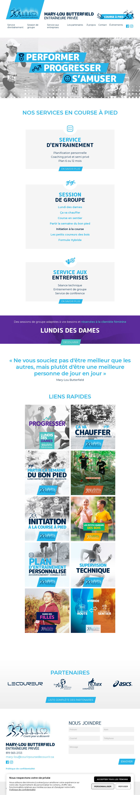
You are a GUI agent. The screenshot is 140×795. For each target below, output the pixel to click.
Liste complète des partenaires (70, 687)
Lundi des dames (70, 207)
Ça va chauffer (70, 212)
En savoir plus (70, 169)
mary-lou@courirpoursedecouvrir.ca (30, 744)
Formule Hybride (70, 240)
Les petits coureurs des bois (70, 234)
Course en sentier (70, 218)
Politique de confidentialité (20, 756)
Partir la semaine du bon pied (70, 223)
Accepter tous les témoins (112, 779)
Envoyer (127, 749)
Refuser (123, 786)
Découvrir (70, 342)
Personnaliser (102, 786)
